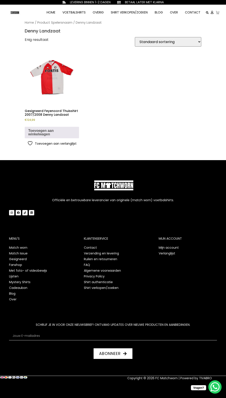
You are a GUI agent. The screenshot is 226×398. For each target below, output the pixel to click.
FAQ (87, 265)
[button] (207, 12)
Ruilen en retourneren (100, 259)
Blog (159, 12)
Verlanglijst (167, 253)
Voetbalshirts (74, 12)
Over (174, 12)
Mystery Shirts (19, 282)
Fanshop (15, 265)
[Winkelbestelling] (168, 42)
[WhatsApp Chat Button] (215, 387)
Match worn (18, 247)
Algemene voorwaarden (102, 270)
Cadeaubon (18, 288)
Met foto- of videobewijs (28, 270)
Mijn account (169, 247)
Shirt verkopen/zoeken (129, 12)
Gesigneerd (18, 259)
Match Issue (18, 253)
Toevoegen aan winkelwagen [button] (41, 132)
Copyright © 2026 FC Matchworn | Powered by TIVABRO (169, 378)
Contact (192, 12)
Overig (98, 12)
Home (51, 12)
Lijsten (14, 276)
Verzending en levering (101, 253)
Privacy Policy (94, 276)
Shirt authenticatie (98, 282)
